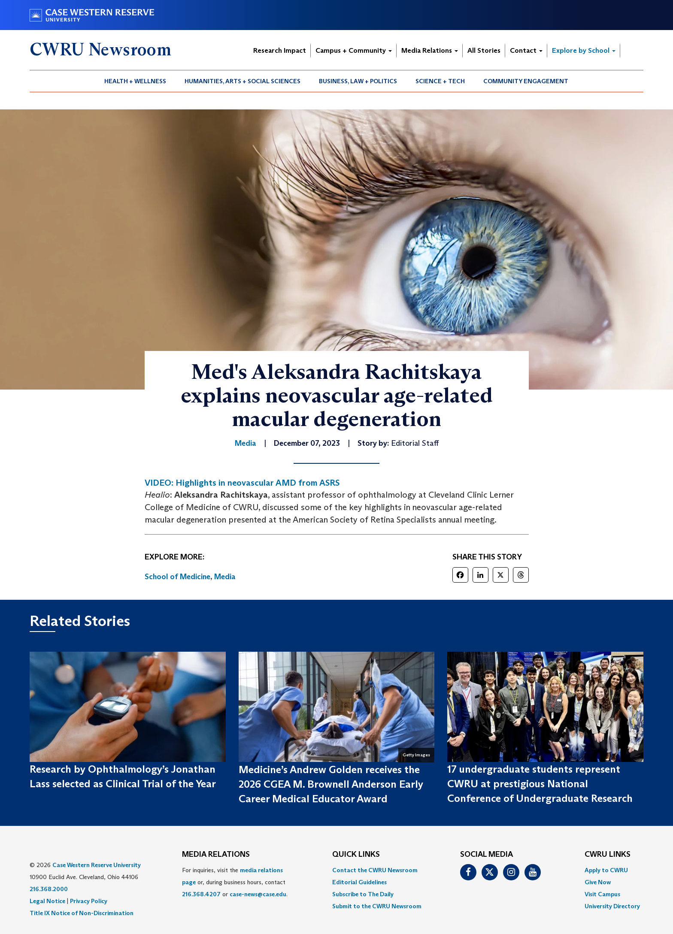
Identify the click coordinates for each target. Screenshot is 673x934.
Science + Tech (440, 81)
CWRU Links (608, 854)
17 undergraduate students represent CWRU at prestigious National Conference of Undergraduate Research (540, 784)
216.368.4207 (201, 894)
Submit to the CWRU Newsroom (376, 906)
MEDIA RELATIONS (216, 854)
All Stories (483, 50)
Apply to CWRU (606, 870)
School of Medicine (177, 576)
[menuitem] (135, 81)
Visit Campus (602, 894)
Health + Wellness (135, 81)
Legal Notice (47, 901)
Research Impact (279, 50)
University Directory (612, 906)
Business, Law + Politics (358, 81)
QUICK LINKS (356, 854)
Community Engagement (525, 81)
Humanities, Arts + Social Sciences (242, 81)
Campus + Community (353, 50)
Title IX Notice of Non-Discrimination (81, 913)
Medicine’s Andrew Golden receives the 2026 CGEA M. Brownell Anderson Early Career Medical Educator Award (331, 784)
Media (225, 576)
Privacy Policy (88, 901)
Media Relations (429, 50)
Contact (526, 50)
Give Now (598, 882)
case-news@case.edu (258, 894)
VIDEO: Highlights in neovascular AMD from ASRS (242, 483)
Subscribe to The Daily (363, 894)
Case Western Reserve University (96, 865)
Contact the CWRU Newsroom (375, 870)
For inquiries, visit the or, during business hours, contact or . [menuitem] (235, 882)
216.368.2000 (49, 889)
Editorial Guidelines (359, 882)
